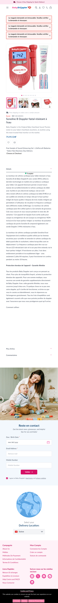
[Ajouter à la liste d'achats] (8, 142)
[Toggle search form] (36, 7)
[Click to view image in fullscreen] (29, 67)
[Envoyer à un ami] (14, 142)
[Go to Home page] (22, 7)
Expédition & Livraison (11, 576)
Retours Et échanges (10, 572)
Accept (17, 601)
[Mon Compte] (40, 8)
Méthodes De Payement (11, 556)
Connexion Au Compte (38, 549)
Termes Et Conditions (10, 562)
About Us (6, 549)
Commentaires (11, 355)
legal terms (29, 478)
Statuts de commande (38, 556)
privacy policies (41, 478)
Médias (5, 552)
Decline (24, 601)
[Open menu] (7, 7)
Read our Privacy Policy (36, 601)
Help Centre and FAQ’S (11, 579)
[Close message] (50, 19)
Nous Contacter (8, 583)
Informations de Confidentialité (14, 559)
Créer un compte (36, 552)
